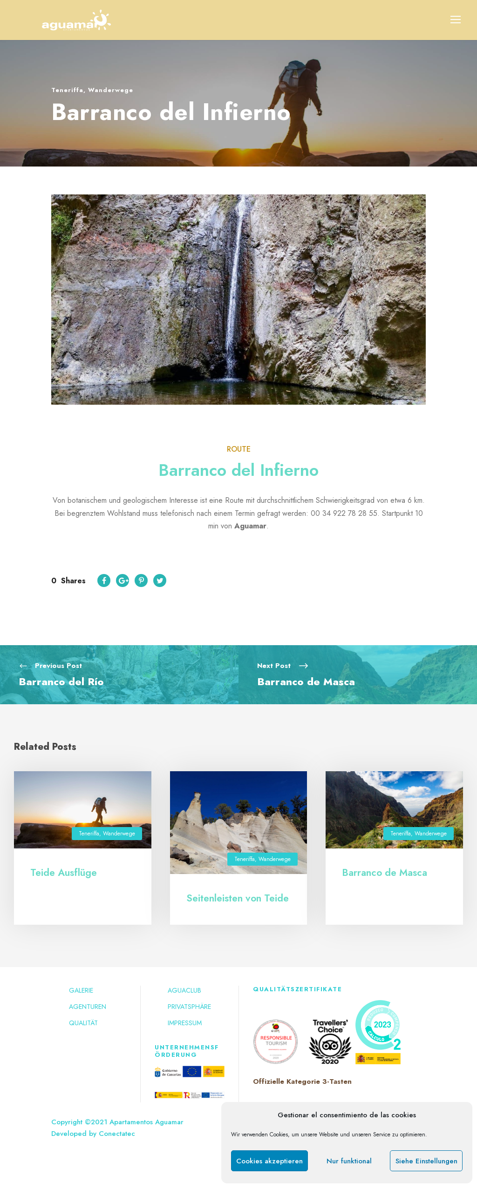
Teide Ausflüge (63, 873)
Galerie (81, 990)
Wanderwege (110, 90)
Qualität (83, 1023)
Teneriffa (67, 90)
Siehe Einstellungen (426, 1161)
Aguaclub (184, 990)
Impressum (185, 1023)
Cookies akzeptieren (269, 1161)
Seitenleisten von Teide (237, 898)
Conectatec (117, 1133)
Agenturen (87, 1006)
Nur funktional (349, 1161)
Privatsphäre (189, 1006)
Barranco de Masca (384, 873)
